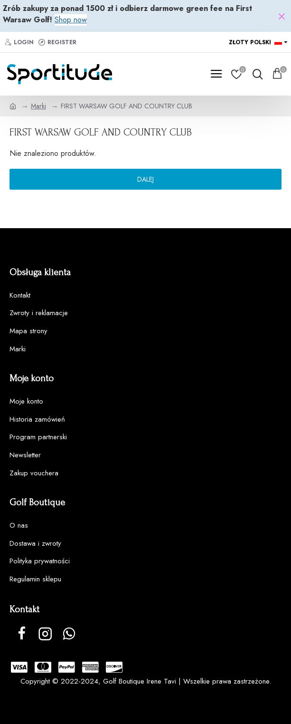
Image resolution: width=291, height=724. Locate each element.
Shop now (71, 19)
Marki (38, 106)
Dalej (145, 179)
